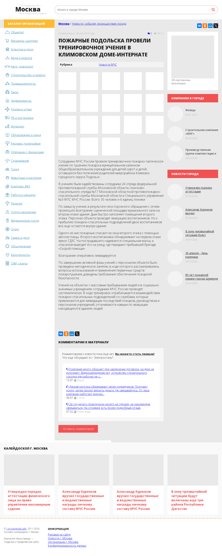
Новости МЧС (108, 64)
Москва (64, 23)
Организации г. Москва (63, 542)
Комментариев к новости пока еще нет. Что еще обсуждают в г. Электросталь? (108, 355)
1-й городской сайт (16, 528)
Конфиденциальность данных (67, 545)
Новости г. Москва (60, 538)
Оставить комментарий (78, 429)
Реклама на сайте (59, 534)
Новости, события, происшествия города (99, 23)
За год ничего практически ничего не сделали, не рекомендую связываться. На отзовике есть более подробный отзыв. (108, 406)
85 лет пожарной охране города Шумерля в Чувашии (201, 278)
